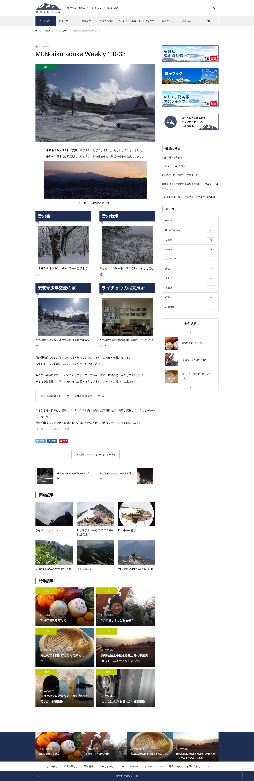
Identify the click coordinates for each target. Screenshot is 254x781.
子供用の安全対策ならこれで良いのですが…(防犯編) (188, 197)
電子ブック (167, 21)
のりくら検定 (106, 21)
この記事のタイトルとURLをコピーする (95, 454)
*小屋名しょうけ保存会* (174, 166)
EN (208, 21)
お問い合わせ (188, 21)
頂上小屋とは (66, 21)
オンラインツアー (147, 21)
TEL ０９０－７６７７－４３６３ (55, 429)
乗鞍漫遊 (86, 21)
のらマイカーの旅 (127, 21)
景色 (46, 67)
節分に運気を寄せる (172, 157)
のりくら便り (45, 21)
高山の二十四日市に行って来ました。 (181, 175)
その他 (46, 591)
